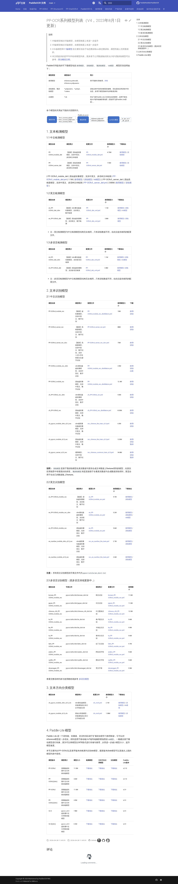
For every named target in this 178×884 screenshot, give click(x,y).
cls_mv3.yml (97, 703)
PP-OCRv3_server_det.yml (95, 183)
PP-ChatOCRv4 (72, 9)
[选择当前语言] (99, 2)
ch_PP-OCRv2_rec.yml (95, 395)
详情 (106, 81)
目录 (138, 20)
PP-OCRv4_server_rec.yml (96, 327)
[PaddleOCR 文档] (20, 2)
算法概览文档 (64, 59)
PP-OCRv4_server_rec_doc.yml (98, 343)
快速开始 (33, 9)
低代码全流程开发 (153, 9)
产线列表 (118, 9)
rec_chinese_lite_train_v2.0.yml (98, 424)
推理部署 (98, 9)
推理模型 (123, 152)
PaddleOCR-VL (86, 9)
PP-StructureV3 (57, 9)
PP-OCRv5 (44, 9)
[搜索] (117, 3)
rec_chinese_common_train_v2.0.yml (101, 452)
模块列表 (108, 9)
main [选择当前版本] (51, 3)
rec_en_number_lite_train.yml (99, 541)
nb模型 (97, 179)
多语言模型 (84, 679)
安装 (25, 9)
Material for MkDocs (30, 881)
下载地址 (89, 768)
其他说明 (140, 9)
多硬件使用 (129, 9)
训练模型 (88, 179)
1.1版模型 (68, 49)
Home (18, 9)
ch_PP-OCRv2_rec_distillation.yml (99, 410)
